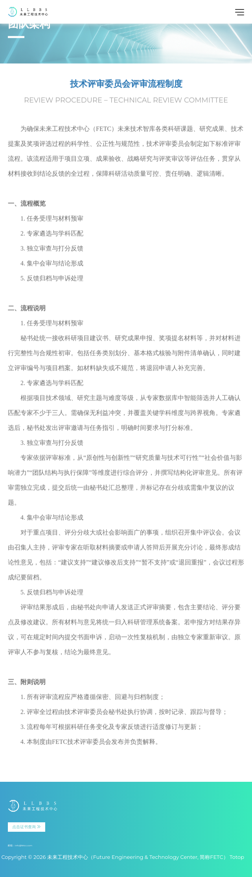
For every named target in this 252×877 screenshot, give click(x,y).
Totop (237, 857)
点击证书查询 (26, 827)
